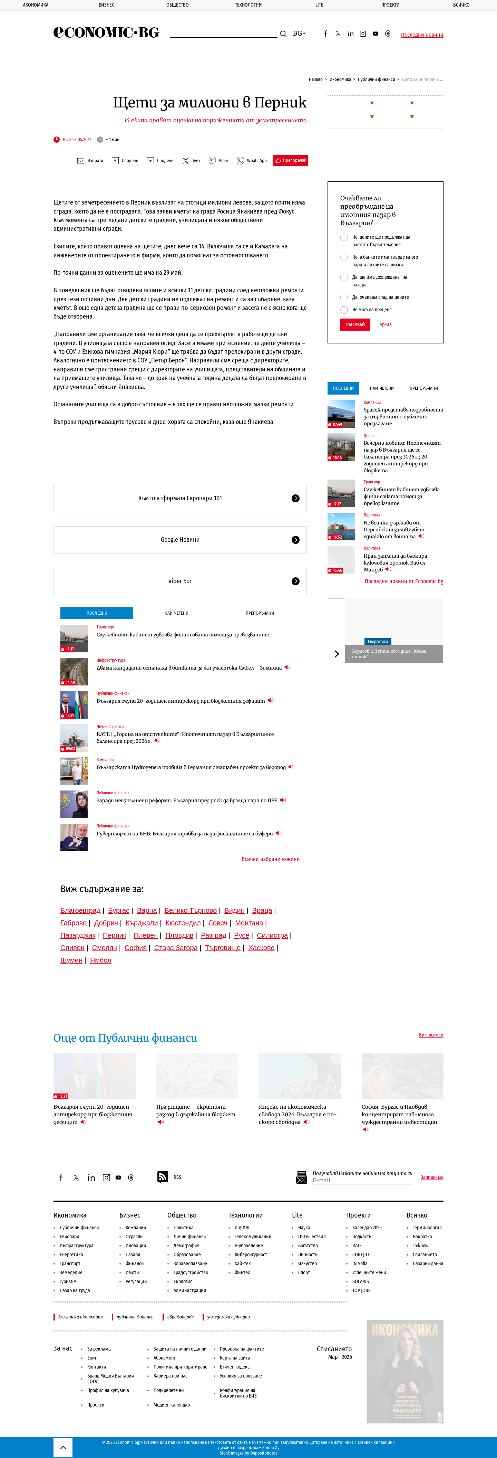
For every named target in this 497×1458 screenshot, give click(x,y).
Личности (308, 1255)
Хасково (261, 948)
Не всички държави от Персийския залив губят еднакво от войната (394, 530)
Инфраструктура (111, 660)
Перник (114, 935)
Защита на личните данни (180, 1349)
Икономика (35, 5)
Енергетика (378, 641)
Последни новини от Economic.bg (404, 581)
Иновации (136, 1246)
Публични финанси (376, 79)
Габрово (73, 923)
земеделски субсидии (228, 1316)
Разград (213, 935)
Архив (386, 324)
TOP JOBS (361, 1291)
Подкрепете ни (169, 1390)
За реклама (99, 1349)
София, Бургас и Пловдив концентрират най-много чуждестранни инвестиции (399, 1118)
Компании (105, 759)
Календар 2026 (367, 1228)
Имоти (132, 1273)
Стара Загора (176, 948)
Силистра (272, 935)
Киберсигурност (251, 1255)
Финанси (135, 1264)
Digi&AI (242, 1228)
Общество (177, 5)
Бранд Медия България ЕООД (110, 1378)
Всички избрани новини (271, 859)
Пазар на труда (75, 1291)
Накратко (422, 1237)
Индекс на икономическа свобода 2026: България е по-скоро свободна (298, 1114)
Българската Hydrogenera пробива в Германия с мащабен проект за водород (195, 767)
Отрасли (134, 1237)
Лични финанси (110, 726)
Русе (241, 935)
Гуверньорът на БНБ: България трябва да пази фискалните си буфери (189, 833)
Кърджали (142, 923)
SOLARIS (360, 1282)
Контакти (96, 1367)
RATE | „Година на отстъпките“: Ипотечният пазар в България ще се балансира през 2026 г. (185, 737)
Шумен (71, 960)
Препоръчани (260, 613)
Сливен (72, 948)
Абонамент (165, 1358)
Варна (147, 910)
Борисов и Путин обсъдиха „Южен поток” (389, 653)
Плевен (146, 935)
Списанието (425, 1255)
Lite (319, 5)
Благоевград (80, 910)
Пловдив (179, 935)
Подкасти (362, 1237)
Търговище (223, 948)
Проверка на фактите (242, 1349)
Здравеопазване (190, 1264)
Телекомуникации (253, 1237)
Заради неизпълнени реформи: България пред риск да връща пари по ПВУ (191, 800)
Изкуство (307, 1264)
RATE (357, 1246)
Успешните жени (369, 1273)
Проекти (390, 5)
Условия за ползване (241, 1376)
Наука (304, 1228)
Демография (186, 1246)
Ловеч (218, 923)
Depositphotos (263, 1453)
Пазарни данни (428, 1264)
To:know (420, 1246)
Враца (262, 910)
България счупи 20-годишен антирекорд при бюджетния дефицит (185, 701)
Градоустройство (191, 1273)
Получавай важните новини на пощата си (362, 1173)
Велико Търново (191, 910)
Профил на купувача (108, 1390)
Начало (316, 79)
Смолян (104, 948)
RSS (168, 1177)
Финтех (242, 1273)
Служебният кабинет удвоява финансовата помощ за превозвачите (183, 635)
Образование (187, 1255)
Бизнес (106, 5)
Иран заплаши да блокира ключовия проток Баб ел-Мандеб (396, 563)
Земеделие (71, 1273)
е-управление (249, 1246)
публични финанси (135, 1316)
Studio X (269, 1447)
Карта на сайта (235, 1358)
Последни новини (422, 35)
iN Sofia (360, 1264)
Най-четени (176, 613)
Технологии (248, 5)
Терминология (427, 1228)
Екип (92, 1358)
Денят (369, 435)
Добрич (106, 923)
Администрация (190, 1291)
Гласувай (355, 324)
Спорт (304, 1273)
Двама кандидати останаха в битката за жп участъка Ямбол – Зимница (194, 667)
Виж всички (431, 1035)
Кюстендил (183, 923)
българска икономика (80, 1316)
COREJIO (360, 1255)
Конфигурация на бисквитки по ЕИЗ (238, 1393)
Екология (183, 1282)
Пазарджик (77, 935)
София (136, 948)
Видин (234, 910)
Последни (97, 613)
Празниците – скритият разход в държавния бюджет (195, 1114)
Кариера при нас (170, 1376)
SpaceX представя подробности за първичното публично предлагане (404, 417)
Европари (69, 1237)
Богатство (308, 1246)
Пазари (133, 1255)
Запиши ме (432, 1177)
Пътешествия (312, 1237)
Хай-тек (243, 1264)
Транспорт (106, 627)
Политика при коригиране (180, 1367)
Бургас (119, 910)
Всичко (417, 1215)
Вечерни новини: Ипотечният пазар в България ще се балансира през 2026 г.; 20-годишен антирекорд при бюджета (402, 457)
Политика (372, 515)
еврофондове (180, 1316)
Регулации (136, 1282)
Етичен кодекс (235, 1367)
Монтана (249, 923)
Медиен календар (172, 1405)
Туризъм (68, 1282)
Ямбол (100, 960)
